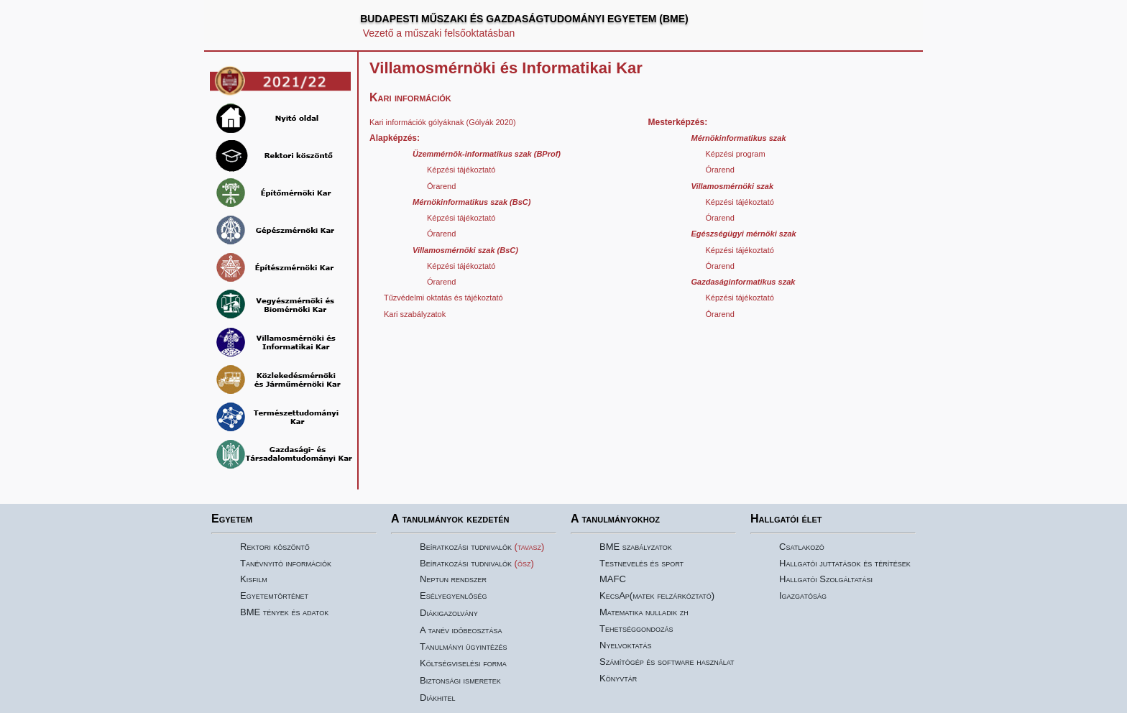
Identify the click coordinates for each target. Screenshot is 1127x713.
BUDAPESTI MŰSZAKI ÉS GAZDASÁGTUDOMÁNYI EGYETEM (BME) (524, 18)
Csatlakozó (801, 546)
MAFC (612, 579)
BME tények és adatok (284, 612)
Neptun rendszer (453, 579)
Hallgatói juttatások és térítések (845, 563)
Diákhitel (437, 697)
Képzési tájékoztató (461, 169)
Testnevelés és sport (641, 563)
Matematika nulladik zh (644, 612)
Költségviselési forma (463, 663)
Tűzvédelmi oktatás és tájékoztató (443, 297)
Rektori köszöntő (275, 546)
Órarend (441, 186)
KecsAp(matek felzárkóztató (655, 595)
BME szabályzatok (635, 546)
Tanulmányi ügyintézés (463, 646)
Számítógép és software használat (667, 661)
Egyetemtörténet (274, 595)
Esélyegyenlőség (453, 595)
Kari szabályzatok (415, 314)
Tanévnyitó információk (285, 563)
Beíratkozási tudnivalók (466, 546)
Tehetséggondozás (636, 628)
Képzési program (735, 154)
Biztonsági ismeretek (460, 680)
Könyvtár (618, 678)
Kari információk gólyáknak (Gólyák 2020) (442, 122)
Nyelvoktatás (625, 645)
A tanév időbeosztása (461, 630)
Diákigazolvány (449, 612)
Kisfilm (253, 579)
